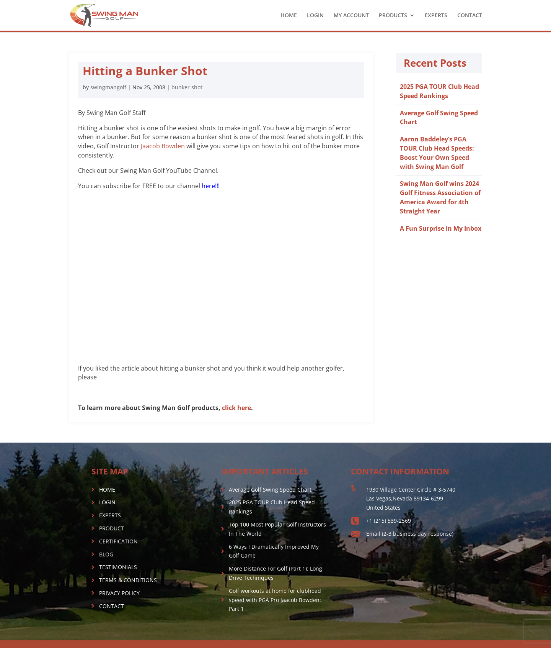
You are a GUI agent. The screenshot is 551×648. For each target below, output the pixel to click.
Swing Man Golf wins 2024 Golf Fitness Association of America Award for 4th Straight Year (440, 197)
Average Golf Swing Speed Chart (270, 489)
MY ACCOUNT (351, 16)
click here (236, 408)
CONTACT (469, 16)
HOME (288, 16)
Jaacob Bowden (163, 146)
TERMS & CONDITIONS (128, 580)
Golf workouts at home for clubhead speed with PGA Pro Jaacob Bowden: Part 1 (275, 600)
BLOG (106, 554)
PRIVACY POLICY (119, 593)
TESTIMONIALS (118, 567)
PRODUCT (111, 528)
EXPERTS (436, 16)
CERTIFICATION (118, 541)
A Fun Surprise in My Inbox (440, 228)
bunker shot (186, 87)
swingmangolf (108, 87)
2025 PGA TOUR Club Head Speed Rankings (439, 91)
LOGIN (315, 16)
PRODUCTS (393, 16)
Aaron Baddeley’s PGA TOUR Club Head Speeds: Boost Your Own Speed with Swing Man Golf (437, 153)
